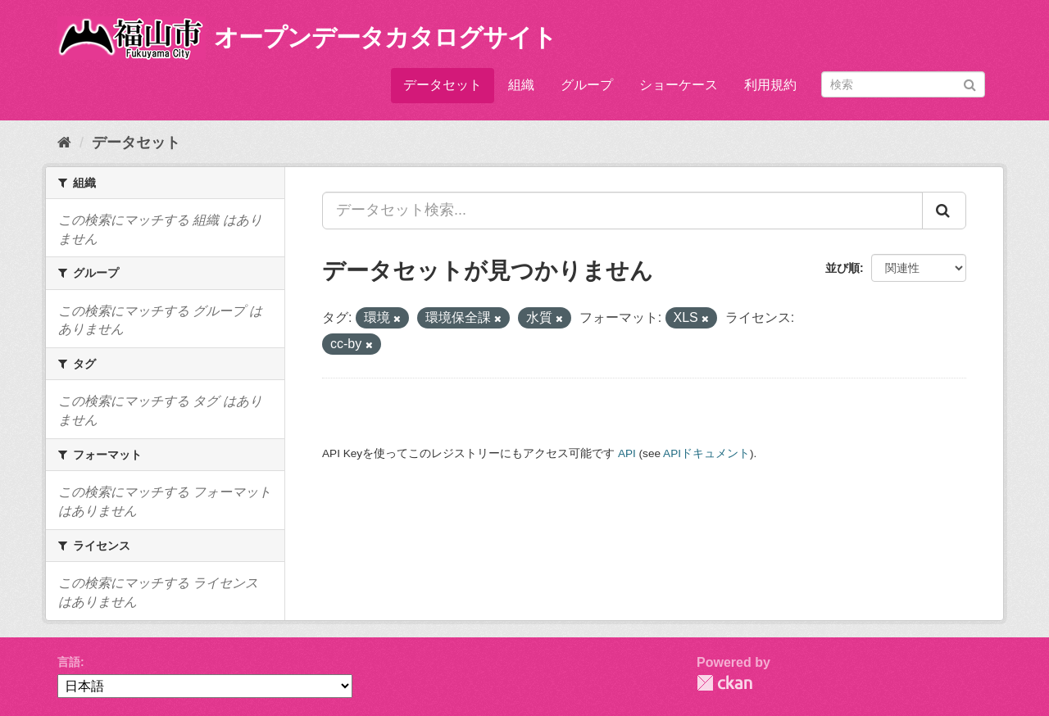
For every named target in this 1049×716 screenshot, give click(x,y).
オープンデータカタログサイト (385, 37)
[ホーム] (64, 142)
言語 (68, 661)
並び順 (842, 267)
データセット (442, 85)
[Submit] (970, 83)
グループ (587, 85)
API (627, 453)
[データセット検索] (903, 84)
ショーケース (678, 85)
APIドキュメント (706, 453)
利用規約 (770, 85)
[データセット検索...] (622, 210)
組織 (521, 85)
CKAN (724, 682)
